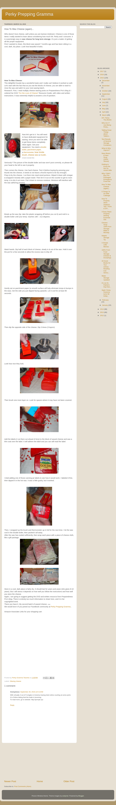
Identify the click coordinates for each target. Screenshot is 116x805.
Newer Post (10, 781)
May (104, 109)
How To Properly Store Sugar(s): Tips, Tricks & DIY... (107, 203)
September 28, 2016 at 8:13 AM (31, 692)
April (104, 112)
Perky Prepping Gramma (29, 14)
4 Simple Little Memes (105, 245)
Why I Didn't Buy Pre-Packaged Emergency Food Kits (107, 177)
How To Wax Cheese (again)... (106, 186)
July (103, 102)
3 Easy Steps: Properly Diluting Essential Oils (107, 215)
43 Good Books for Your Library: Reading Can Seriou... (106, 267)
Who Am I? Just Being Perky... (106, 125)
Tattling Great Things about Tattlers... (106, 133)
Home (40, 781)
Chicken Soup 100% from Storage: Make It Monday (106, 227)
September (106, 94)
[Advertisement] (39, 761)
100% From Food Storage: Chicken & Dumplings (106, 254)
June (104, 105)
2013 (102, 312)
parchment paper (34, 150)
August (105, 99)
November (106, 86)
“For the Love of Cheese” (28, 93)
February (105, 300)
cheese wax (33, 155)
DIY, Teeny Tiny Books (106, 119)
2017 (102, 71)
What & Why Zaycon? (106, 149)
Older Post (69, 781)
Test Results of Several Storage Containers (106, 142)
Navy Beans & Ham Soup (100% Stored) (106, 157)
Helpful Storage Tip (105, 237)
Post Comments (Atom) (22, 786)
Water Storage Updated (106, 278)
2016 (102, 74)
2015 (102, 78)
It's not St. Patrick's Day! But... (106, 285)
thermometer (29, 152)
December (106, 80)
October (105, 91)
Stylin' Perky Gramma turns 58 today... (106, 293)
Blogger (81, 796)
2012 (102, 315)
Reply (12, 705)
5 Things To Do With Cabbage (106, 193)
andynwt (65, 796)
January (105, 305)
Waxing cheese (15, 681)
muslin (43, 155)
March (104, 115)
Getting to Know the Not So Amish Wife (107, 167)
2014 (102, 309)
